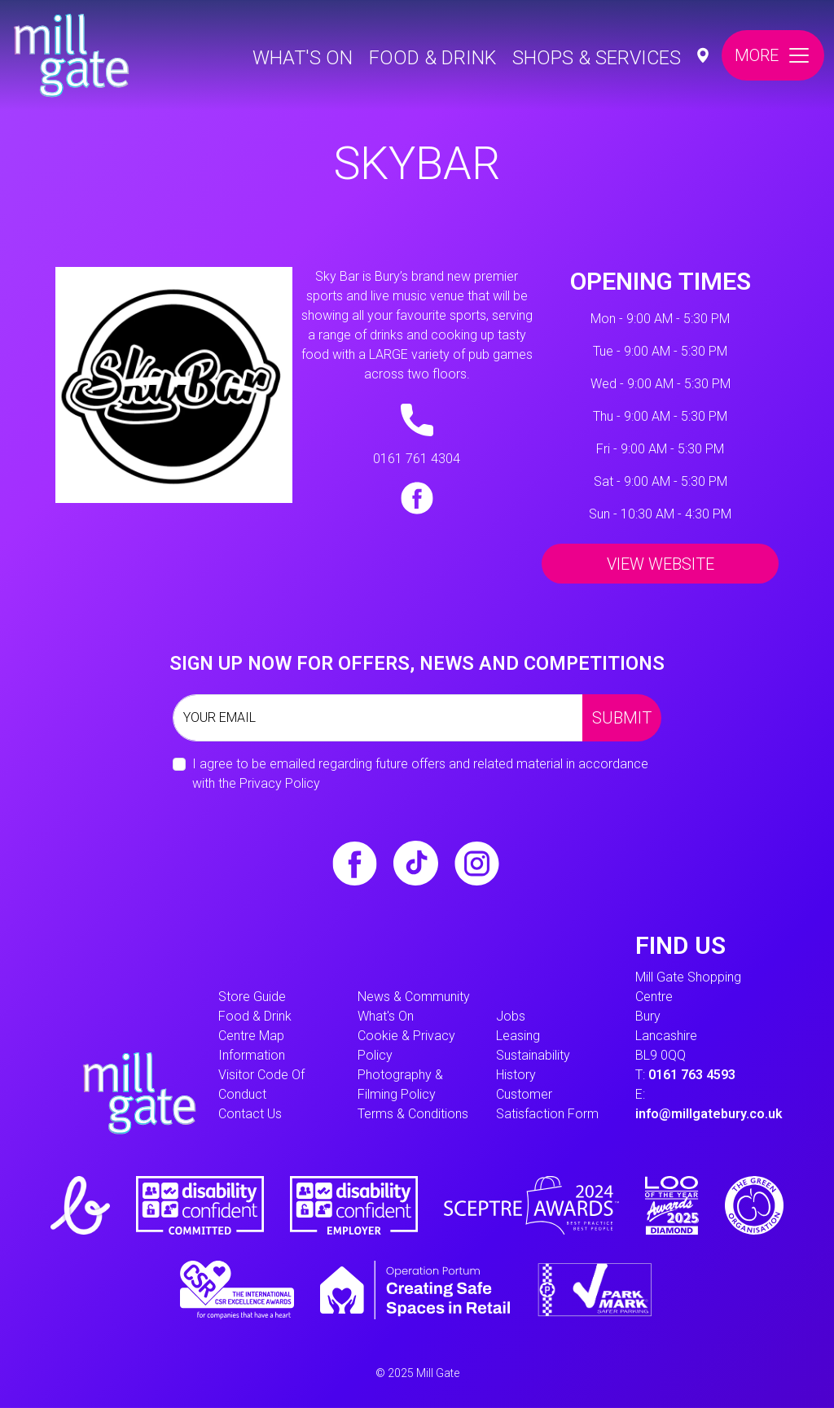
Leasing (518, 1035)
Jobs (510, 1016)
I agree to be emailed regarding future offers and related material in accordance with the (420, 773)
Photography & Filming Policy (400, 1084)
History (516, 1074)
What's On (302, 57)
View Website (660, 564)
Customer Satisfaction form (547, 1104)
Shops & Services (596, 57)
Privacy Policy (279, 783)
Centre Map (251, 1035)
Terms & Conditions (413, 1114)
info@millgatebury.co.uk (709, 1114)
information (251, 1055)
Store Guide (252, 996)
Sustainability (533, 1055)
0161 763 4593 (691, 1074)
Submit (622, 718)
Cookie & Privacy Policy (406, 1045)
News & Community (414, 996)
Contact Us (250, 1114)
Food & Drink (432, 57)
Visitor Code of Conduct (261, 1084)
